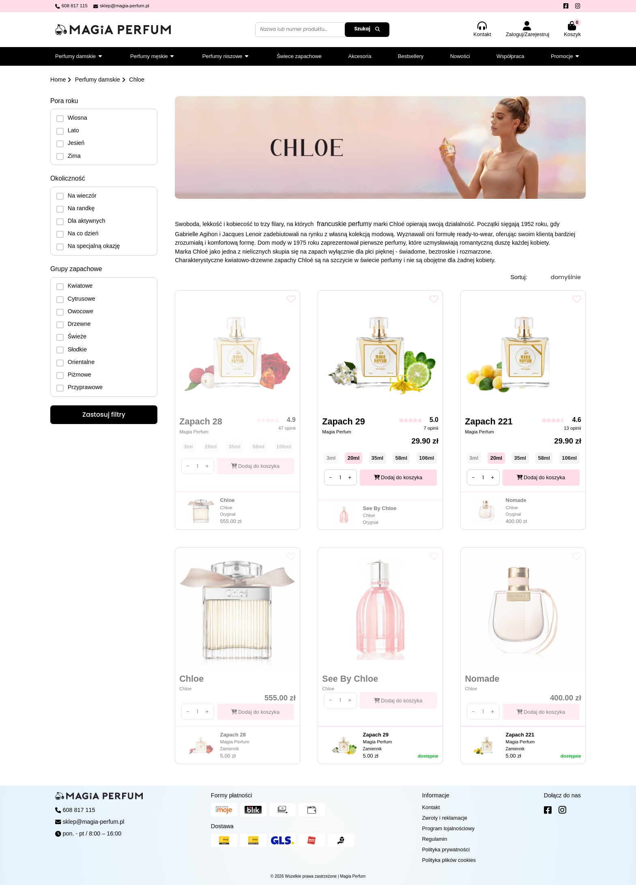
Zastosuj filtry (103, 414)
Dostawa (222, 826)
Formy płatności (231, 795)
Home (58, 79)
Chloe (136, 79)
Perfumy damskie (97, 79)
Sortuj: (518, 277)
